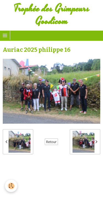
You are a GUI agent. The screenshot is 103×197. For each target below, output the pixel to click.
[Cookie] (11, 186)
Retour (51, 142)
